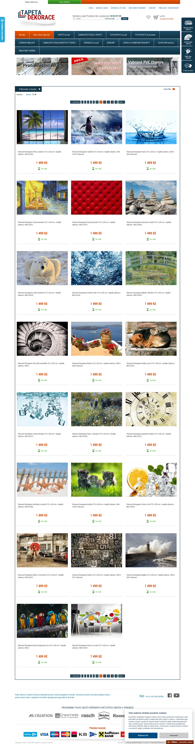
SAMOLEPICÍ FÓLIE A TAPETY (90, 34)
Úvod (91, 8)
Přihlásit (163, 8)
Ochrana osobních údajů (134, 742)
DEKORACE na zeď (91, 42)
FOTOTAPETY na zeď (118, 34)
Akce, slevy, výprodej (41, 34)
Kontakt (152, 8)
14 (112, 102)
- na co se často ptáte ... (152, 696)
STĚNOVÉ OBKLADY (27, 42)
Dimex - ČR (31, 94)
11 (101, 102)
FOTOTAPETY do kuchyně (145, 34)
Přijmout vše (143, 735)
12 (105, 102)
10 (97, 102)
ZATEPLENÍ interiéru (166, 42)
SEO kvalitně (35, 742)
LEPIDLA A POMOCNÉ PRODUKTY (136, 42)
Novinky (22, 34)
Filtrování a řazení (27, 89)
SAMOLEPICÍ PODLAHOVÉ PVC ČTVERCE (59, 42)
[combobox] (112, 18)
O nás (146, 742)
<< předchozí (75, 102)
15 (116, 102)
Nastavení (174, 735)
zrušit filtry (167, 89)
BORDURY (111, 42)
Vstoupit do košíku (166, 18)
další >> (121, 102)
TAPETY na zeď (64, 34)
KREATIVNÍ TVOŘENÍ (27, 50)
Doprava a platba (118, 8)
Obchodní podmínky (137, 8)
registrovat (173, 8)
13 (108, 102)
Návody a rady (102, 8)
